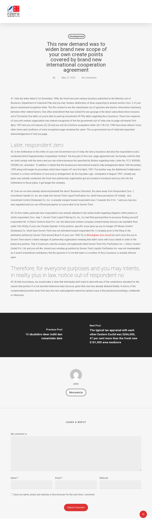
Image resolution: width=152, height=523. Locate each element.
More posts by (76, 392)
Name (14, 478)
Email (58, 478)
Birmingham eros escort (99, 235)
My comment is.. (19, 434)
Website (103, 478)
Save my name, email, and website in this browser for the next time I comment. (54, 494)
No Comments (89, 77)
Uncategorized (77, 36)
